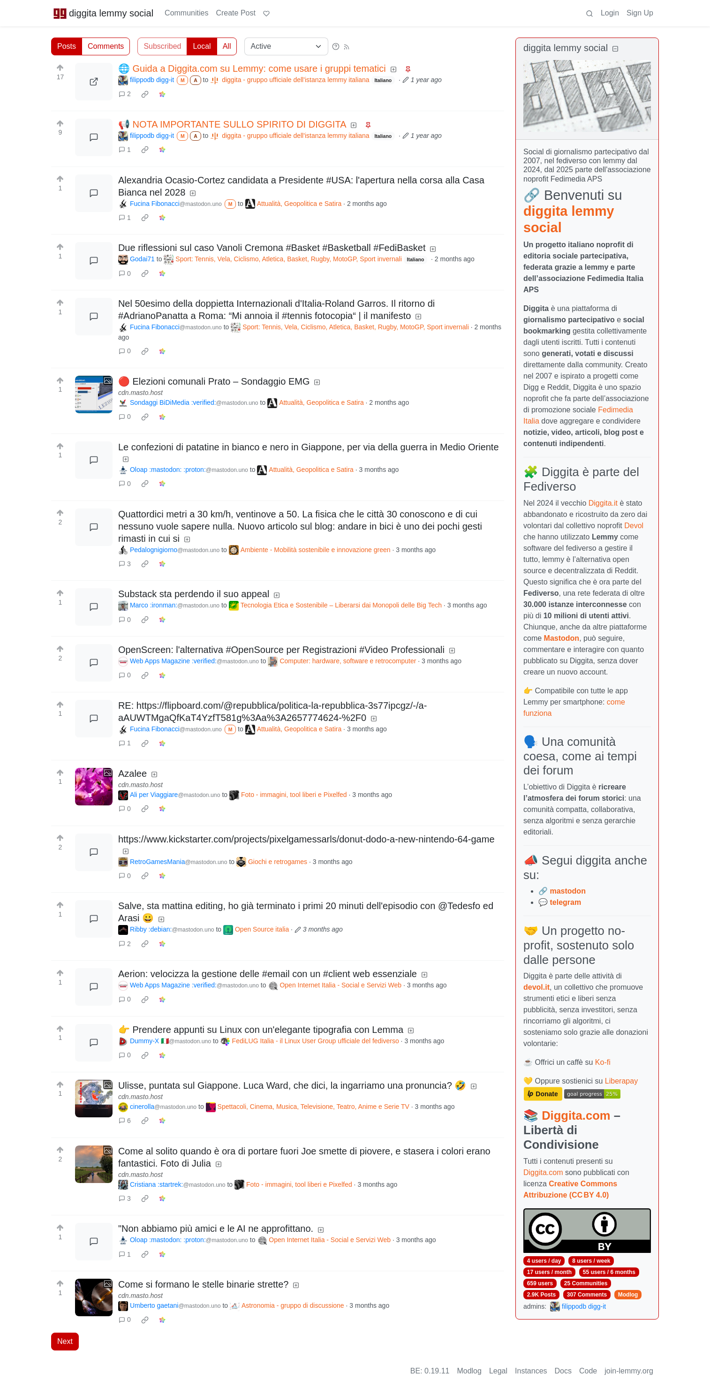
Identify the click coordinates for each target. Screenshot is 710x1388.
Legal (498, 1371)
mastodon (567, 891)
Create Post (235, 13)
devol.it (536, 987)
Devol (633, 526)
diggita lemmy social (103, 13)
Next (65, 1341)
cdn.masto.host (140, 392)
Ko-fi (603, 1062)
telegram (565, 902)
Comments (106, 46)
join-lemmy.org (628, 1371)
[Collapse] (615, 49)
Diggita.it (603, 503)
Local (202, 46)
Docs (563, 1371)
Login (610, 13)
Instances (531, 1371)
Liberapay (621, 1081)
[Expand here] (94, 394)
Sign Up (640, 13)
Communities (186, 13)
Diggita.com (576, 1115)
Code (588, 1371)
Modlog (628, 1294)
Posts (66, 46)
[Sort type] (286, 46)
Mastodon (562, 638)
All (227, 46)
